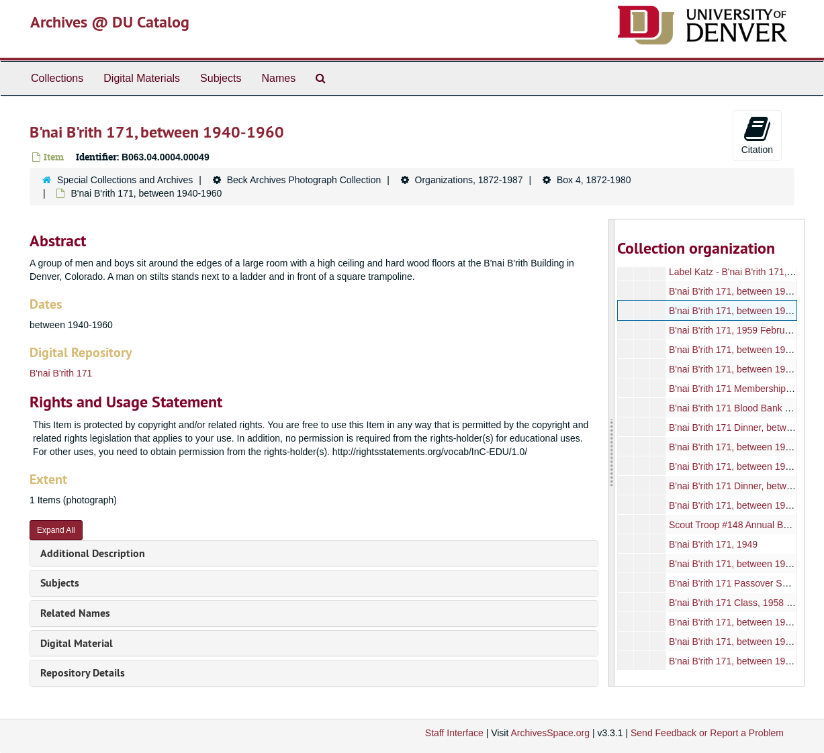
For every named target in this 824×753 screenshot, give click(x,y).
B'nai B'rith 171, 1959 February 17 (740, 330)
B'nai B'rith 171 (61, 373)
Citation (757, 135)
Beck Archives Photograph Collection (304, 179)
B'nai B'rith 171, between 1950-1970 (744, 466)
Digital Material (76, 643)
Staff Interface (454, 732)
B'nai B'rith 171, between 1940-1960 (744, 291)
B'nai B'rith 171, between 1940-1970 (744, 563)
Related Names (75, 613)
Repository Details (82, 673)
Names (278, 78)
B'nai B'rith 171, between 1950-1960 (744, 622)
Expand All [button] (56, 530)
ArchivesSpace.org (550, 732)
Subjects (220, 78)
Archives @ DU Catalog (109, 21)
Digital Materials (141, 78)
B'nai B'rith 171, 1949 (713, 544)
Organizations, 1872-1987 (469, 179)
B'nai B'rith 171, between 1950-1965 (744, 349)
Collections (57, 78)
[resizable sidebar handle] (611, 452)
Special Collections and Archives (125, 179)
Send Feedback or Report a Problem (707, 732)
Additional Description (92, 553)
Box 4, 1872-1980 (594, 179)
